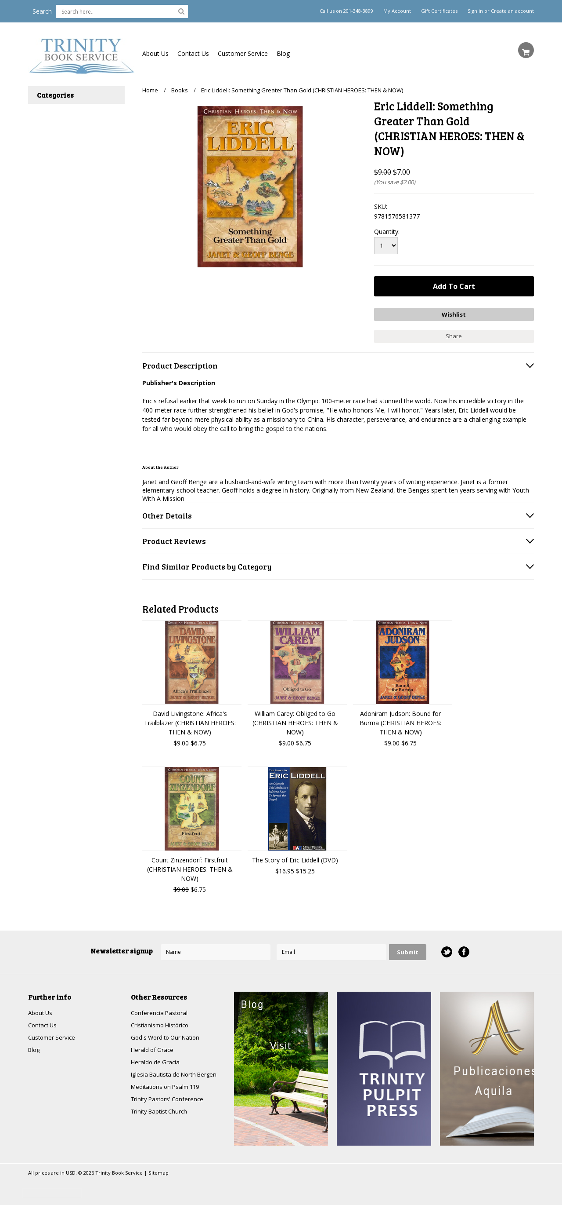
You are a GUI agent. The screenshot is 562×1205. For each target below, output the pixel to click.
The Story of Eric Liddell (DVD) (295, 858)
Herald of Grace (153, 1049)
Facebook (463, 950)
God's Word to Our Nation (168, 1036)
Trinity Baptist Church (161, 1113)
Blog (283, 53)
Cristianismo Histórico (162, 1023)
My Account (397, 11)
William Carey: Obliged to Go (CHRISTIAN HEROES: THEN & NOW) (295, 720)
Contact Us (193, 53)
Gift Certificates (439, 11)
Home (150, 90)
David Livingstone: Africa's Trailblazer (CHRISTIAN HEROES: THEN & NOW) (190, 720)
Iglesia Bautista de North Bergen (177, 1074)
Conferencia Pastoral (161, 1011)
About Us (155, 53)
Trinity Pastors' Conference (169, 1100)
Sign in (475, 11)
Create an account (512, 11)
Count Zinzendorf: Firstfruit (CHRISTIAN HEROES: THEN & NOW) (190, 867)
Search (42, 11)
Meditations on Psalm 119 (168, 1087)
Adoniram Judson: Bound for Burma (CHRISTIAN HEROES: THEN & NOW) (400, 720)
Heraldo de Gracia (156, 1062)
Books (179, 90)
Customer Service (243, 53)
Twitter (446, 950)
